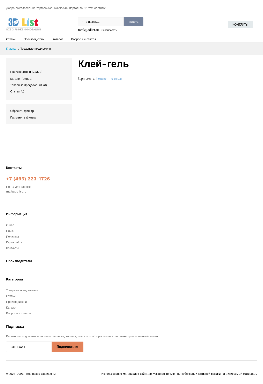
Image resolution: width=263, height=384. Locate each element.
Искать (133, 21)
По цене (101, 78)
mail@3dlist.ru (88, 30)
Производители (34, 39)
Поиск (10, 230)
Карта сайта (14, 242)
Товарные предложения (22, 290)
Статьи (10, 39)
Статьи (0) (17, 91)
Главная (11, 48)
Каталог (58, 39)
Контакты (240, 24)
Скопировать (109, 30)
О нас (10, 225)
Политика (12, 236)
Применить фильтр (23, 117)
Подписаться (67, 347)
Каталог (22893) (21, 78)
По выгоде (116, 78)
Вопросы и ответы (83, 39)
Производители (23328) (26, 71)
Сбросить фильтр (22, 111)
